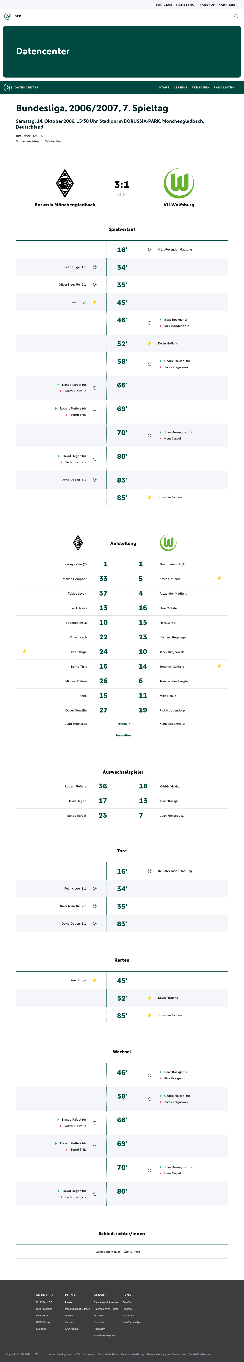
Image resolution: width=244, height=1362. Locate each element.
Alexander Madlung (178, 249)
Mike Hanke (168, 695)
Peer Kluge (72, 267)
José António (77, 608)
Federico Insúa (75, 462)
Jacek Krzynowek (176, 367)
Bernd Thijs (78, 414)
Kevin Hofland (168, 343)
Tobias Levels (77, 593)
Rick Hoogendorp (177, 325)
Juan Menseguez (176, 432)
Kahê (83, 695)
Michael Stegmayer (173, 637)
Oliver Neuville (69, 284)
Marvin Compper (75, 579)
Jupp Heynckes (76, 723)
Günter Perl (53, 141)
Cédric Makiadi (174, 361)
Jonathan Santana (170, 497)
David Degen (72, 456)
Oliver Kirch (78, 637)
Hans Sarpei (172, 438)
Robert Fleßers (70, 408)
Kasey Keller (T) (76, 564)
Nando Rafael (71, 384)
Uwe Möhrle (168, 608)
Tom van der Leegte (174, 681)
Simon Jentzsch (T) (172, 564)
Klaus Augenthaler (172, 723)
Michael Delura (76, 681)
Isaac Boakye (173, 319)
